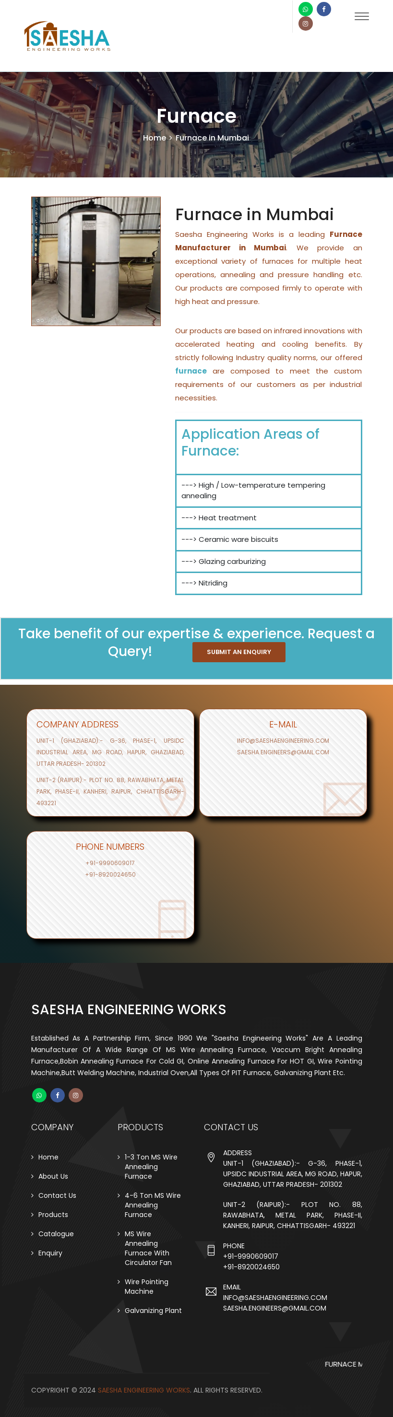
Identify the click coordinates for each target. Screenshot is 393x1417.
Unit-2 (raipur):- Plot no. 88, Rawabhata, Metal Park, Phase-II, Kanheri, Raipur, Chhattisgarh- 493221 (110, 791)
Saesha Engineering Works (144, 1390)
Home (154, 137)
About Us (53, 1176)
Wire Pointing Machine (146, 1286)
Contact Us (57, 1195)
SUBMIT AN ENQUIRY (239, 651)
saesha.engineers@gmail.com (283, 752)
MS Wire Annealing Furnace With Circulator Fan (148, 1248)
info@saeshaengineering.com (283, 741)
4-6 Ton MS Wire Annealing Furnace (153, 1205)
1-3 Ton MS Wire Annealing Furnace (151, 1166)
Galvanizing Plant (153, 1310)
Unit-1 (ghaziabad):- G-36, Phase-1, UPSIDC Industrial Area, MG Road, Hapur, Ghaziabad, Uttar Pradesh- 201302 (110, 752)
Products (53, 1214)
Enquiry (50, 1253)
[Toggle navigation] (362, 19)
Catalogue (56, 1234)
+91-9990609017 (110, 863)
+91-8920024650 (110, 874)
